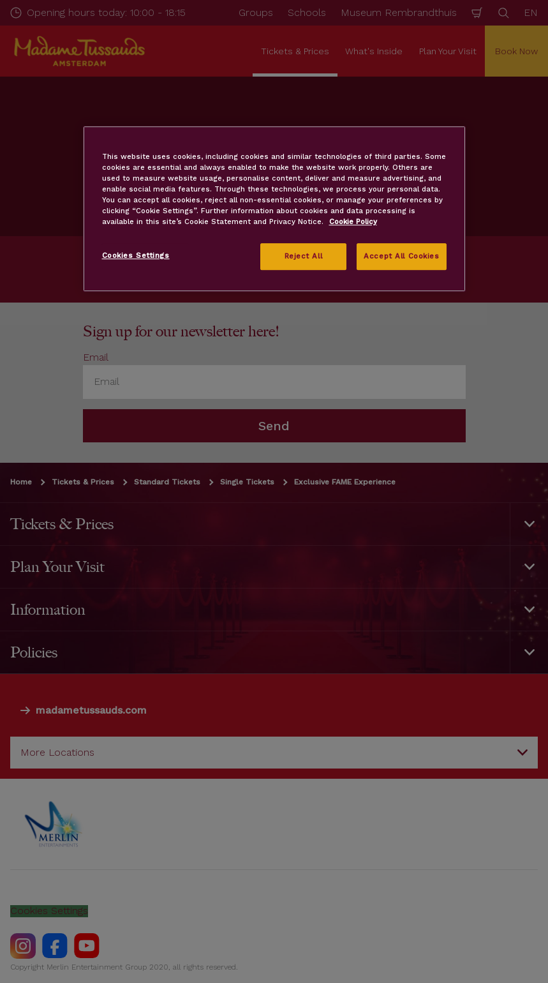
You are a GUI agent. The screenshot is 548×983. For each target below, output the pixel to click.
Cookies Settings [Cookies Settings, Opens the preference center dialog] (136, 255)
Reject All (304, 256)
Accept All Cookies (401, 256)
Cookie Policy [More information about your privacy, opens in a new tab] (353, 222)
